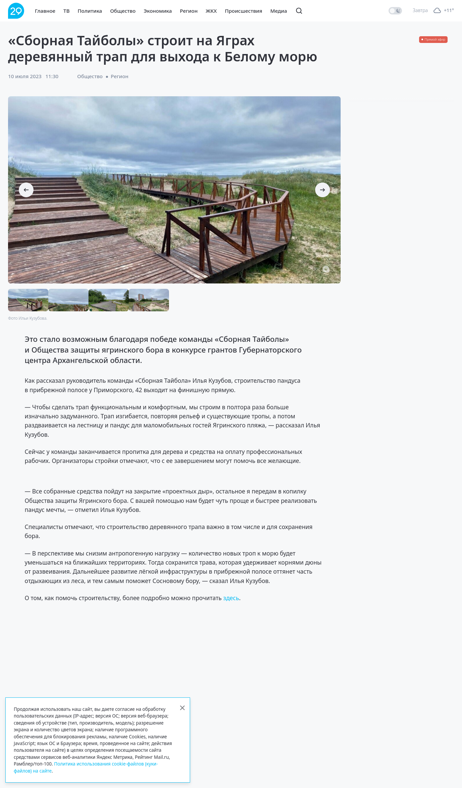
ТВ (66, 10)
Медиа (278, 10)
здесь (231, 598)
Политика (90, 10)
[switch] (395, 10)
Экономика (157, 10)
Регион (189, 10)
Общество (122, 10)
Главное (45, 10)
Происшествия (244, 10)
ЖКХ (211, 10)
